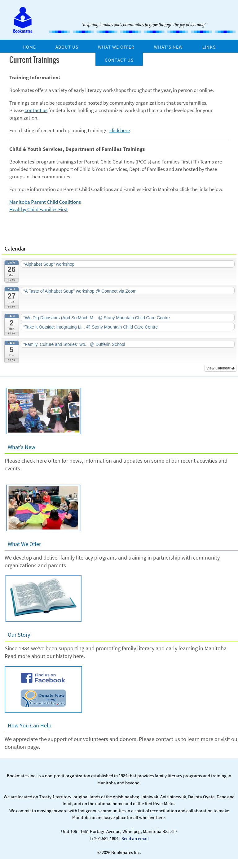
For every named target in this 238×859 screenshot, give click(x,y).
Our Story (19, 634)
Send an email (135, 838)
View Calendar (220, 368)
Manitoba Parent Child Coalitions (45, 201)
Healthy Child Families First (38, 209)
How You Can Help (29, 725)
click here (119, 130)
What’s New (21, 447)
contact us (35, 110)
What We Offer (24, 543)
